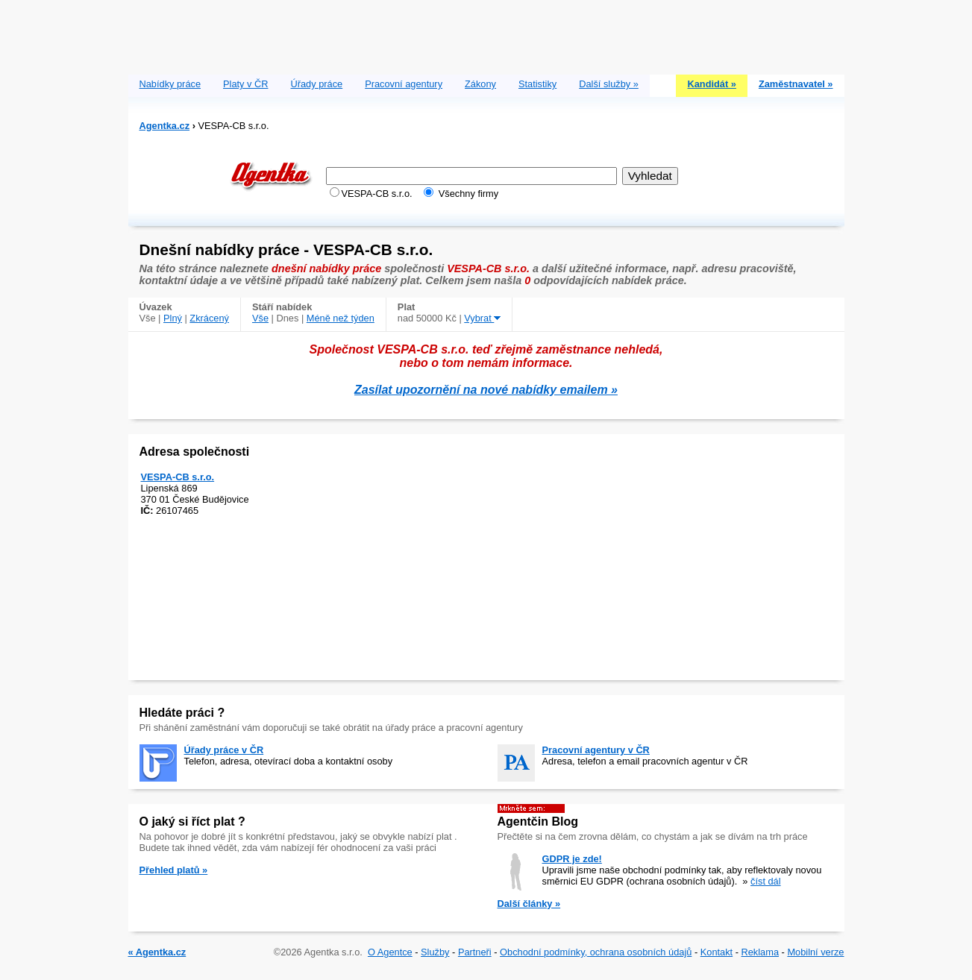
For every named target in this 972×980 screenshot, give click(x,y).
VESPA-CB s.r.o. (178, 477)
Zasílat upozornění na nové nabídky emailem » (486, 389)
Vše (260, 318)
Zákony (480, 83)
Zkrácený (209, 318)
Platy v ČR (245, 83)
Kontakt (716, 952)
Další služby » (609, 83)
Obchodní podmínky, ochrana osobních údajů (596, 952)
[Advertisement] (486, 33)
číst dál (765, 881)
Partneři (475, 952)
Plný (172, 318)
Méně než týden (340, 318)
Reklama (760, 952)
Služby (435, 952)
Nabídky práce (170, 83)
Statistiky (537, 83)
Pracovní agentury (403, 83)
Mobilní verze (815, 952)
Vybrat (482, 318)
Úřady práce (316, 83)
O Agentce (390, 952)
